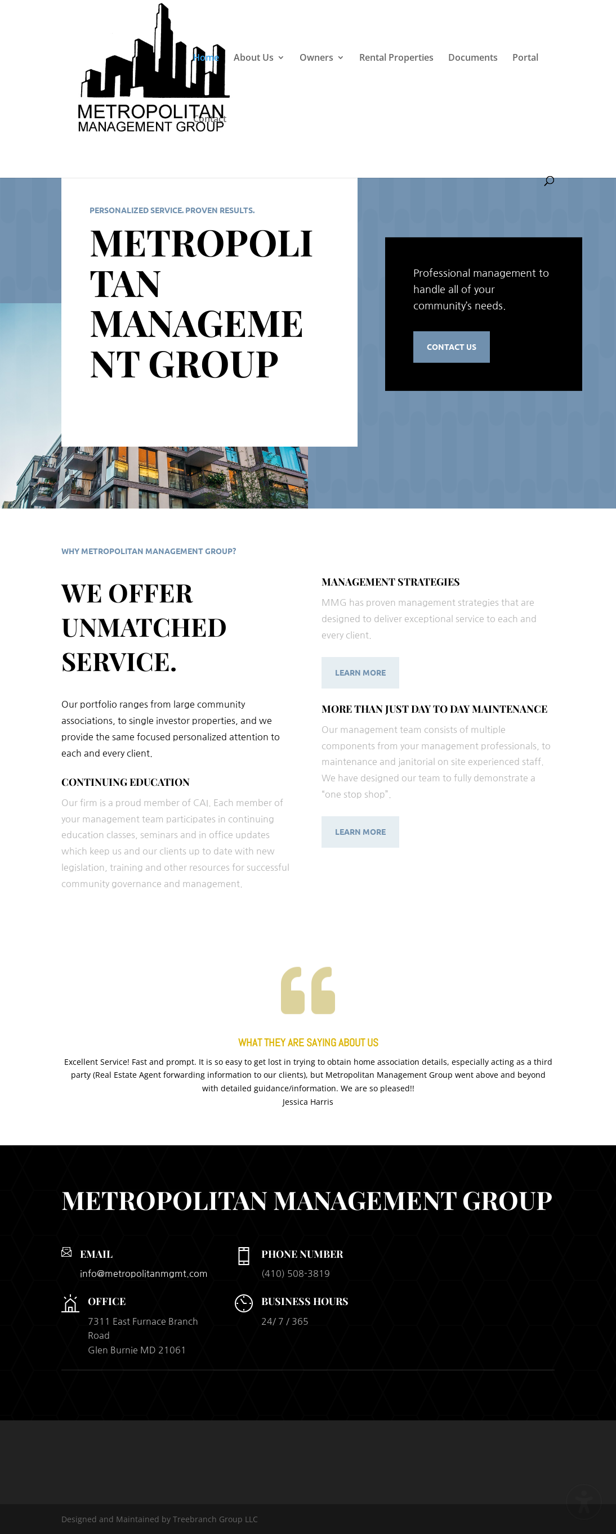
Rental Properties (396, 58)
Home (206, 58)
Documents (473, 58)
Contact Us (451, 346)
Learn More (360, 672)
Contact (209, 120)
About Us (254, 58)
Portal (525, 58)
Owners (316, 58)
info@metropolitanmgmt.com (144, 1273)
